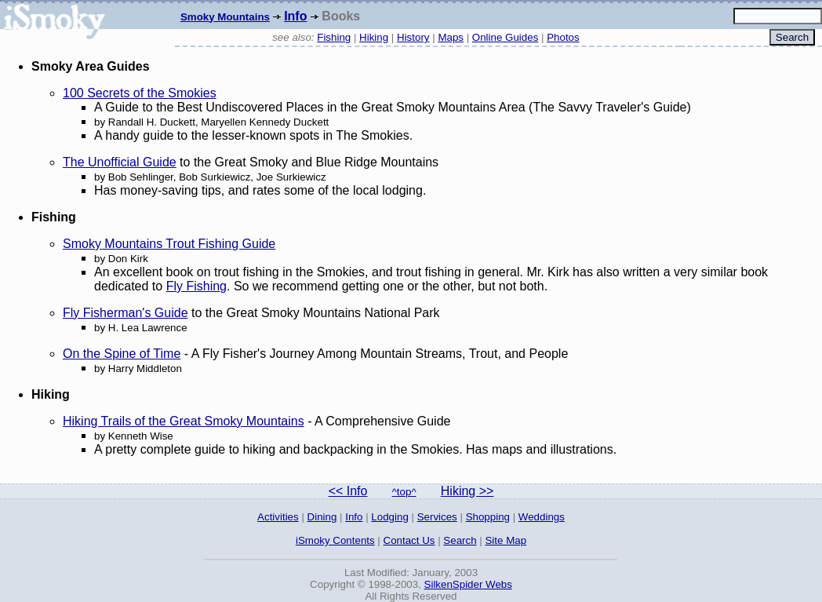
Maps (451, 37)
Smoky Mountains (225, 17)
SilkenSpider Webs (468, 584)
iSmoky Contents (335, 540)
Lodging (389, 517)
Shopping (488, 517)
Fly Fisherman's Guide (125, 312)
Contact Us (409, 540)
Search (459, 540)
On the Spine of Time (121, 353)
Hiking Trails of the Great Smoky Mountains (183, 421)
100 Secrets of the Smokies (139, 93)
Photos (563, 37)
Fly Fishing (196, 286)
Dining (322, 517)
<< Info (348, 491)
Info (295, 16)
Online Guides (505, 37)
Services (437, 517)
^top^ (404, 492)
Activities (278, 517)
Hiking (373, 37)
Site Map (505, 540)
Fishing (334, 37)
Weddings (541, 517)
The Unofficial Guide (119, 162)
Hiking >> (467, 491)
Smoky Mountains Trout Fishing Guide (169, 243)
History (413, 37)
